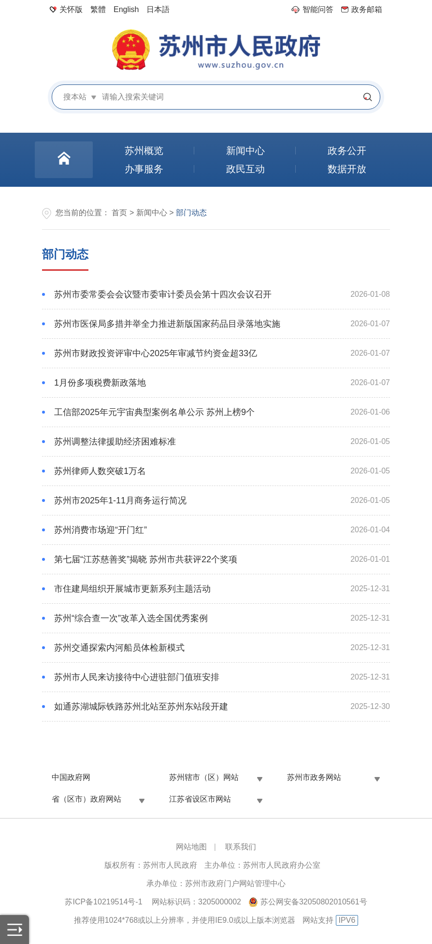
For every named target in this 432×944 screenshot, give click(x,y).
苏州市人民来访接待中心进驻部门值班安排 (136, 677)
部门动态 (65, 254)
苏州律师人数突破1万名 (100, 471)
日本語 (158, 9)
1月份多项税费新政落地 (100, 383)
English (126, 9)
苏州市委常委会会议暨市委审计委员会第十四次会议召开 (163, 294)
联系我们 (240, 847)
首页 (119, 212)
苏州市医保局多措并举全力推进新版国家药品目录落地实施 (167, 324)
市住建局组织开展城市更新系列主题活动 (132, 589)
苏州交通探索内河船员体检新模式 (119, 647)
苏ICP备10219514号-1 (103, 902)
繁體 (98, 9)
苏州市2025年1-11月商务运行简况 (120, 500)
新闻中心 (151, 212)
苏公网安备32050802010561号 (313, 902)
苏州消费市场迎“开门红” (100, 530)
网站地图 (191, 847)
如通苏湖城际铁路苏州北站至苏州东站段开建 (141, 706)
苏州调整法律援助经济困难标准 (115, 441)
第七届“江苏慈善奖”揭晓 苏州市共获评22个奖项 (145, 559)
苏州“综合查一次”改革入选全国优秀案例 (131, 618)
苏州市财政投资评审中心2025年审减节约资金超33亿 (155, 353)
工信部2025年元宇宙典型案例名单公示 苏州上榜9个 (154, 412)
